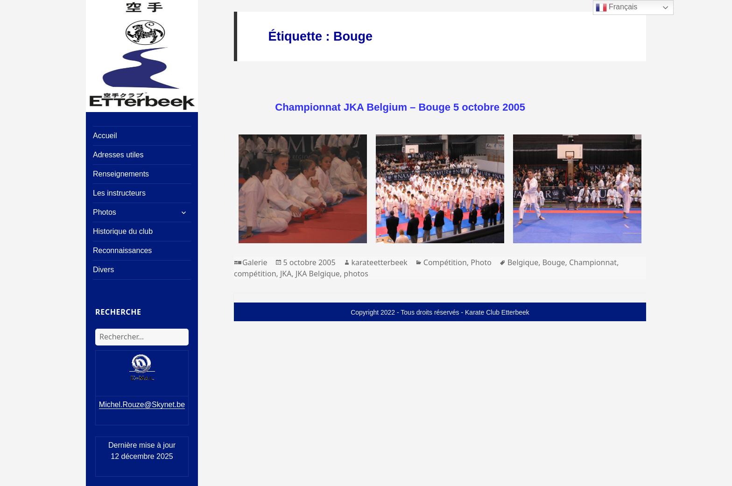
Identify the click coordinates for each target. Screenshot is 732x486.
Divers (103, 270)
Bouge (553, 262)
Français (617, 7)
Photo (481, 262)
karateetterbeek (380, 262)
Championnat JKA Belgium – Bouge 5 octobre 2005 (400, 107)
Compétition (445, 262)
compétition (255, 273)
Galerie (254, 262)
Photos (104, 212)
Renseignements (121, 174)
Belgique (522, 262)
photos (356, 273)
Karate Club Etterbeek (497, 312)
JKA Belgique (318, 273)
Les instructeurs (119, 193)
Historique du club (123, 231)
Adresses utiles (118, 155)
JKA (286, 273)
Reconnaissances (122, 250)
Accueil (105, 136)
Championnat (593, 262)
